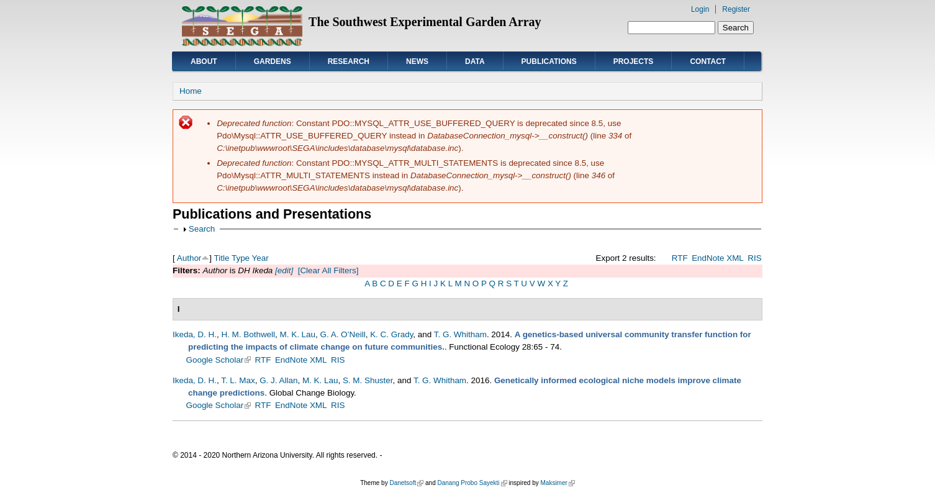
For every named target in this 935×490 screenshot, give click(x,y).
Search (202, 229)
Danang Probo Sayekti (472, 482)
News (417, 61)
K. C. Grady (391, 334)
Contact (708, 61)
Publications (549, 61)
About (204, 61)
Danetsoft (406, 482)
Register (736, 9)
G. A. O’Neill (343, 334)
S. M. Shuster (368, 380)
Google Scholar (218, 360)
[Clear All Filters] (328, 270)
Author (189, 258)
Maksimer (557, 482)
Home (190, 91)
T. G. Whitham (460, 334)
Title (222, 258)
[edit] (283, 270)
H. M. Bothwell (248, 334)
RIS (754, 258)
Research (348, 61)
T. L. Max (238, 380)
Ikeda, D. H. (195, 334)
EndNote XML (718, 258)
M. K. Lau (298, 334)
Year (260, 258)
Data (475, 61)
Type (241, 258)
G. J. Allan (278, 380)
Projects (633, 61)
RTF (680, 258)
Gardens (272, 61)
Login (700, 9)
